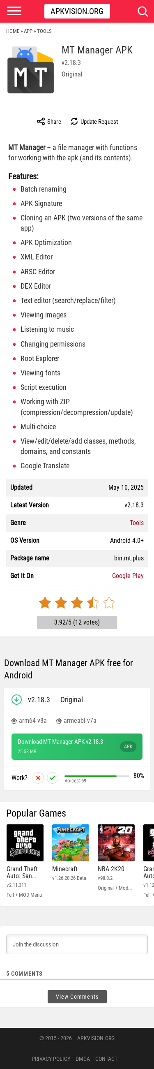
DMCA (83, 1058)
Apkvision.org (77, 11)
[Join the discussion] (77, 944)
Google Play (128, 576)
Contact (106, 1058)
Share (48, 121)
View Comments (77, 996)
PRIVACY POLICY (51, 1058)
